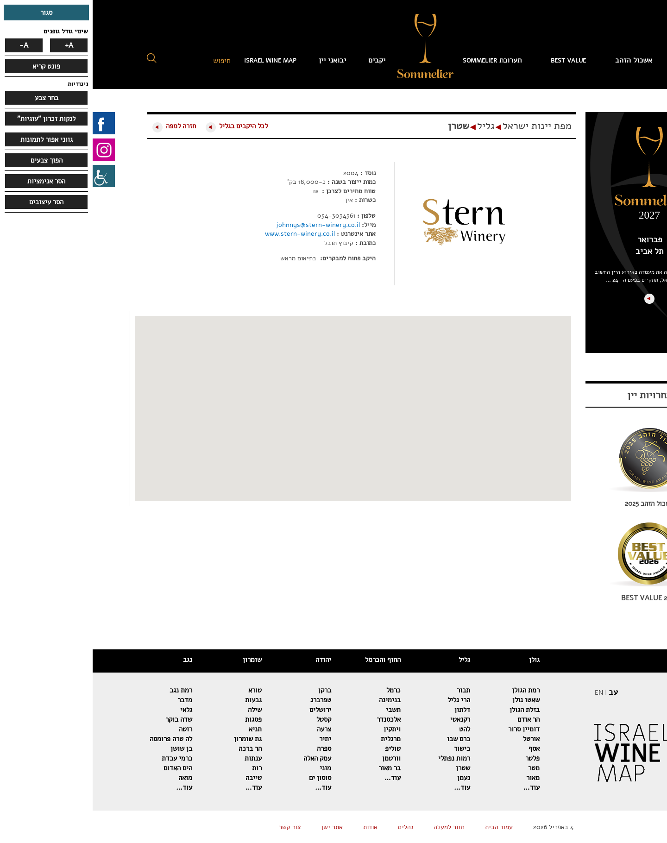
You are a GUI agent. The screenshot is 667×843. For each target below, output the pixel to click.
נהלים (313, 827)
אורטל (438, 738)
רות (164, 768)
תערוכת (399, 60)
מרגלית (298, 738)
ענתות (160, 758)
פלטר (440, 758)
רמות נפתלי (362, 758)
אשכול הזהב (541, 60)
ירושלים (228, 709)
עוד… (439, 787)
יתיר (233, 738)
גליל (393, 126)
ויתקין (299, 729)
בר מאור (297, 768)
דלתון (370, 709)
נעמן (371, 777)
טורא (162, 690)
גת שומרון (155, 738)
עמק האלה (225, 758)
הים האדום (85, 768)
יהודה (231, 659)
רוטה (93, 729)
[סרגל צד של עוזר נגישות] (11, 176)
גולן (441, 659)
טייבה (161, 777)
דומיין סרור (431, 729)
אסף (441, 748)
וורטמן (298, 758)
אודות (278, 827)
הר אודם (436, 719)
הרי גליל (366, 700)
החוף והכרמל (290, 659)
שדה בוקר (86, 719)
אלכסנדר (296, 719)
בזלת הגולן (432, 709)
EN (506, 692)
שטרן (366, 126)
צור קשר (197, 827)
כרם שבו (366, 738)
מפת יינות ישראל (444, 126)
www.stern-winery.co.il (208, 233)
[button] (59, 58)
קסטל (231, 719)
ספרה (231, 748)
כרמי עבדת (84, 758)
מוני (233, 768)
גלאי (94, 709)
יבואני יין (239, 60)
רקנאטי (368, 719)
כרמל (301, 690)
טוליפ (300, 748)
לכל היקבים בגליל (150, 126)
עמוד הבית (605, 60)
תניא (162, 729)
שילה (162, 709)
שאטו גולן (433, 700)
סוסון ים (227, 777)
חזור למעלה (356, 827)
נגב (95, 659)
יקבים (284, 60)
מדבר (92, 700)
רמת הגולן (433, 690)
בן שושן (89, 748)
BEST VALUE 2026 (557, 598)
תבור (371, 690)
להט (372, 729)
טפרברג (228, 700)
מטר (441, 768)
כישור (369, 748)
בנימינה (297, 700)
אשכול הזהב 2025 (556, 503)
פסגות (160, 719)
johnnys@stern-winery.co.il (226, 224)
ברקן (232, 690)
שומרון (159, 659)
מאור (440, 777)
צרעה (231, 729)
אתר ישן (239, 827)
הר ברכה (157, 748)
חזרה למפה (88, 126)
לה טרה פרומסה (78, 738)
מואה (93, 777)
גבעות (160, 700)
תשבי (300, 709)
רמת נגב (88, 690)
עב (520, 692)
